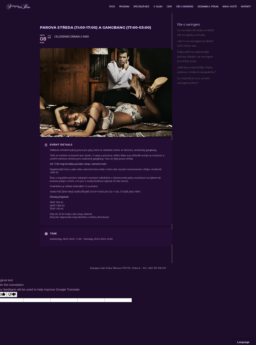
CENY (169, 6)
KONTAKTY (246, 6)
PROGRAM (124, 6)
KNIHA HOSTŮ (230, 6)
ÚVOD (112, 6)
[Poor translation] (12, 294)
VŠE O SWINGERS (184, 6)
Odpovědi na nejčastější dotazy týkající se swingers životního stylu (195, 56)
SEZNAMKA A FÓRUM (208, 6)
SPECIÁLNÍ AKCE (141, 6)
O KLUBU (157, 6)
